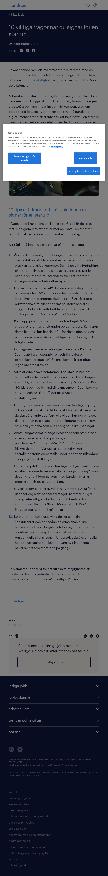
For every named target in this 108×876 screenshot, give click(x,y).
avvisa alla (85, 158)
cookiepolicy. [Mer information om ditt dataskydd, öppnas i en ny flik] (57, 146)
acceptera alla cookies (83, 171)
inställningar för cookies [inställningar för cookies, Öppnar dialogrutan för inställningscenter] (24, 158)
